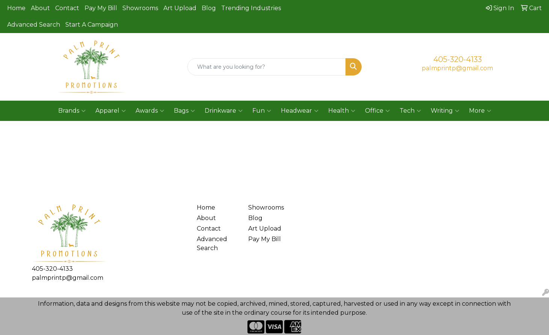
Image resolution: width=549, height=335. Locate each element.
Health (341, 110)
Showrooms (140, 8)
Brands (72, 110)
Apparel (110, 110)
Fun (261, 110)
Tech (410, 110)
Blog (209, 8)
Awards (150, 110)
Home (16, 8)
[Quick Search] (266, 66)
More (480, 110)
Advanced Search (33, 24)
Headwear (299, 110)
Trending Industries (251, 8)
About (40, 8)
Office (377, 110)
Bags (184, 110)
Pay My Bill (100, 8)
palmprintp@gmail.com (457, 68)
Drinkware (224, 110)
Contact (67, 8)
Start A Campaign (91, 24)
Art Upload (179, 8)
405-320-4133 (457, 59)
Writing (445, 110)
